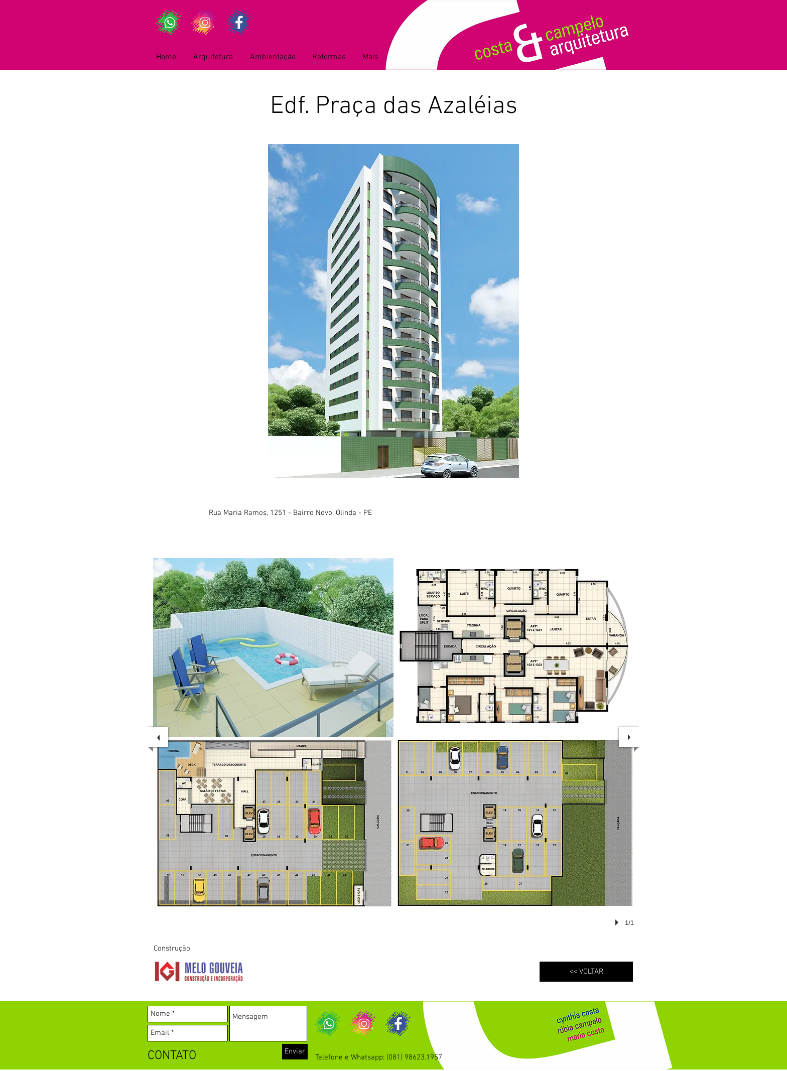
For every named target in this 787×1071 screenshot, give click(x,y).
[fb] (238, 22)
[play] (618, 922)
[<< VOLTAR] (586, 971)
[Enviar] (295, 1051)
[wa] (168, 22)
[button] (273, 647)
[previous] (158, 737)
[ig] (203, 22)
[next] (629, 737)
